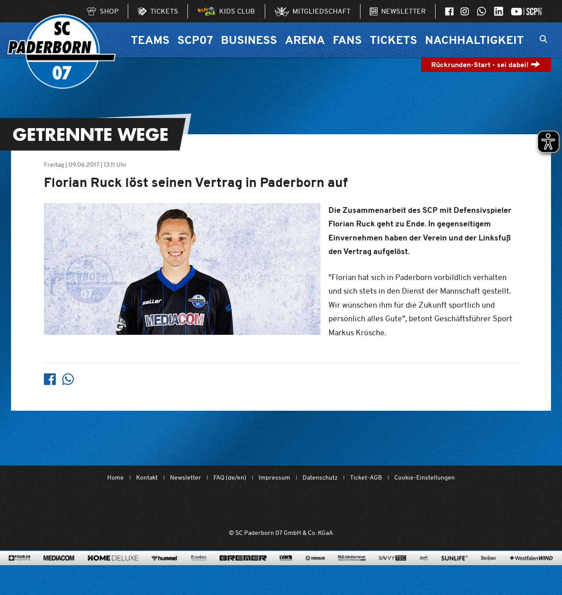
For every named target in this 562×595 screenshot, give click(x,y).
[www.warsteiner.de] (488, 571)
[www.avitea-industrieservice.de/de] (198, 571)
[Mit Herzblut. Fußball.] (231, 506)
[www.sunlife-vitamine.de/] (454, 571)
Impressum (274, 477)
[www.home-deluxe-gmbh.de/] (113, 571)
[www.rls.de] (351, 571)
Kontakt (147, 477)
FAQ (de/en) (229, 477)
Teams (150, 39)
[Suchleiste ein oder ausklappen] (543, 40)
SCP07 (195, 39)
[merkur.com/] (315, 571)
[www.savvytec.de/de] (392, 571)
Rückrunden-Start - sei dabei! (485, 65)
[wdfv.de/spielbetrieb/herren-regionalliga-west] (380, 507)
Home (115, 477)
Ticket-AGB (366, 477)
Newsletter (185, 477)
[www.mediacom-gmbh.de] (59, 571)
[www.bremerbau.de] (243, 571)
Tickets (393, 39)
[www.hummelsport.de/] (164, 571)
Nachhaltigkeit (474, 39)
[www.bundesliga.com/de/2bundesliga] (330, 506)
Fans (347, 39)
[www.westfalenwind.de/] (531, 571)
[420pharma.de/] (19, 571)
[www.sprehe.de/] (423, 571)
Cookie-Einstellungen (424, 477)
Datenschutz (320, 477)
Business (249, 39)
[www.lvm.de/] (286, 571)
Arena (305, 39)
